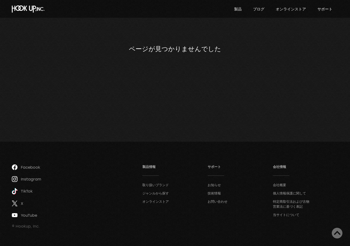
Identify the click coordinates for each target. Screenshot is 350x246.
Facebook (26, 167)
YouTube (24, 215)
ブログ (258, 9)
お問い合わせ (218, 201)
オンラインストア (291, 9)
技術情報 (214, 193)
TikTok (22, 191)
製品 (238, 9)
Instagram (26, 179)
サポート (324, 9)
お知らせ (214, 185)
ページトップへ (337, 233)
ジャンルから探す (155, 193)
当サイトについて (286, 214)
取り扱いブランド (155, 185)
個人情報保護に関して (289, 193)
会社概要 (279, 185)
